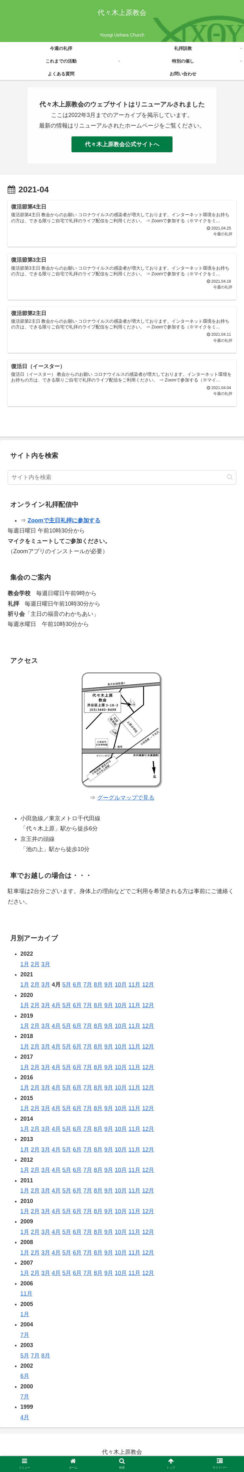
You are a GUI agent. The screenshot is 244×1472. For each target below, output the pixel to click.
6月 (77, 986)
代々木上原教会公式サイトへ (122, 144)
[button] (229, 478)
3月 (45, 965)
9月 (108, 986)
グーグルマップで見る (125, 799)
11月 (134, 986)
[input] (122, 478)
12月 (148, 986)
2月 (35, 965)
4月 (56, 1006)
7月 (87, 986)
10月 (121, 986)
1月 (24, 965)
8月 (98, 986)
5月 (66, 986)
